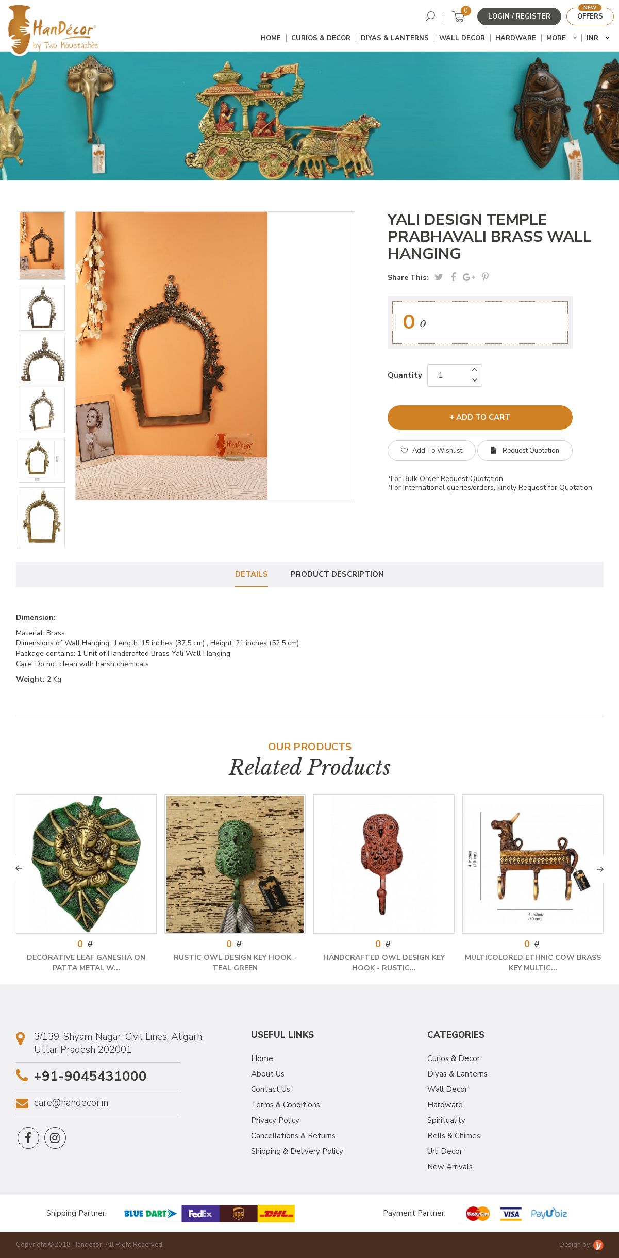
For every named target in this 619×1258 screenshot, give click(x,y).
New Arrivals (450, 1167)
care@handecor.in (71, 1103)
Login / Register (519, 16)
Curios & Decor (320, 38)
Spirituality (446, 1120)
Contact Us (270, 1089)
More (556, 38)
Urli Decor (444, 1151)
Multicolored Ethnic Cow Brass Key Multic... (533, 963)
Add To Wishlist (431, 450)
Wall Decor (462, 38)
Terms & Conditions (285, 1105)
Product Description (337, 574)
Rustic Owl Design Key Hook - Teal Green (235, 963)
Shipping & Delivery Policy (297, 1151)
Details (251, 574)
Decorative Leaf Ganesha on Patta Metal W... (86, 963)
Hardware (515, 38)
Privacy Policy (275, 1120)
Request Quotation (525, 450)
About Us (268, 1074)
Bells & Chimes (453, 1136)
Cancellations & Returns (293, 1136)
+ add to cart (479, 417)
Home (271, 38)
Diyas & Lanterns (395, 38)
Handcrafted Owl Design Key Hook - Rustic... (384, 963)
